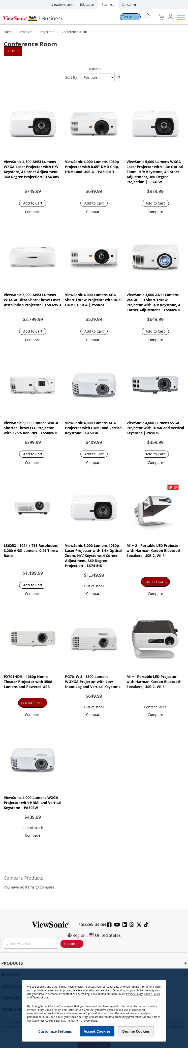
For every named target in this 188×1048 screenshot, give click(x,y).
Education (87, 5)
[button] (32, 211)
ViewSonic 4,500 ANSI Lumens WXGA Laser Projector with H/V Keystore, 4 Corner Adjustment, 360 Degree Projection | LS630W (31, 169)
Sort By (71, 77)
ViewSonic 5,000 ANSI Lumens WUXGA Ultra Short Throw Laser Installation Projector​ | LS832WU (32, 299)
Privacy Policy (134, 994)
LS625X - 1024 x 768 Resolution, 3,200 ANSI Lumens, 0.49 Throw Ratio (31, 550)
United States (105, 935)
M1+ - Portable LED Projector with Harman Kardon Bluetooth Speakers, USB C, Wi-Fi (154, 681)
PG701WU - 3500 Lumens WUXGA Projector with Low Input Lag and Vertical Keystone (92, 681)
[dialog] (94, 1008)
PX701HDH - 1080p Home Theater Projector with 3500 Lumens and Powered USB (28, 681)
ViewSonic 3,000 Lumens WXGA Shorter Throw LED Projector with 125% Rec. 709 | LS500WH (31, 427)
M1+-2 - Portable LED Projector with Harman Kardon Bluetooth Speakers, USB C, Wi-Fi (154, 550)
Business (108, 5)
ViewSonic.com (62, 5)
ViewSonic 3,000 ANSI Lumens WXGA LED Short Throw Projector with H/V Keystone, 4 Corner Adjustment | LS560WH (153, 302)
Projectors (47, 32)
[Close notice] (159, 986)
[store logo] (58, 17)
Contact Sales (155, 707)
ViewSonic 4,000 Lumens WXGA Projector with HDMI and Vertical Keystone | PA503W (32, 802)
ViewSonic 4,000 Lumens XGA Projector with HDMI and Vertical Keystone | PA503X (93, 427)
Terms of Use (40, 997)
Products (26, 32)
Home (8, 32)
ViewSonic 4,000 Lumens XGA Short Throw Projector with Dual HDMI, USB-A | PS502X (93, 299)
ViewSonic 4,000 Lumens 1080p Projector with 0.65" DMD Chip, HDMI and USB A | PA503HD (92, 166)
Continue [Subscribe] (72, 943)
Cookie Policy (152, 994)
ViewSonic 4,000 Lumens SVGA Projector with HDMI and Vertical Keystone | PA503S (155, 427)
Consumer (129, 5)
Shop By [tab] (13, 51)
